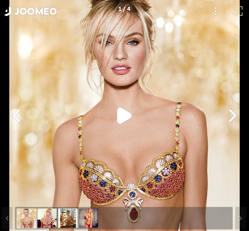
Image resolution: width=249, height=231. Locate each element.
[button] (17, 198)
